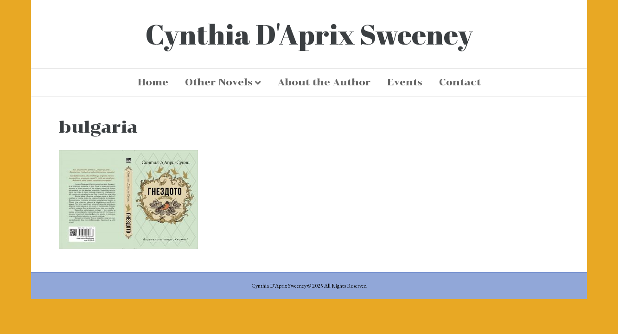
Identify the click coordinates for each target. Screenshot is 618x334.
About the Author (324, 82)
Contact (460, 82)
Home (153, 82)
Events (404, 82)
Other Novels (219, 82)
